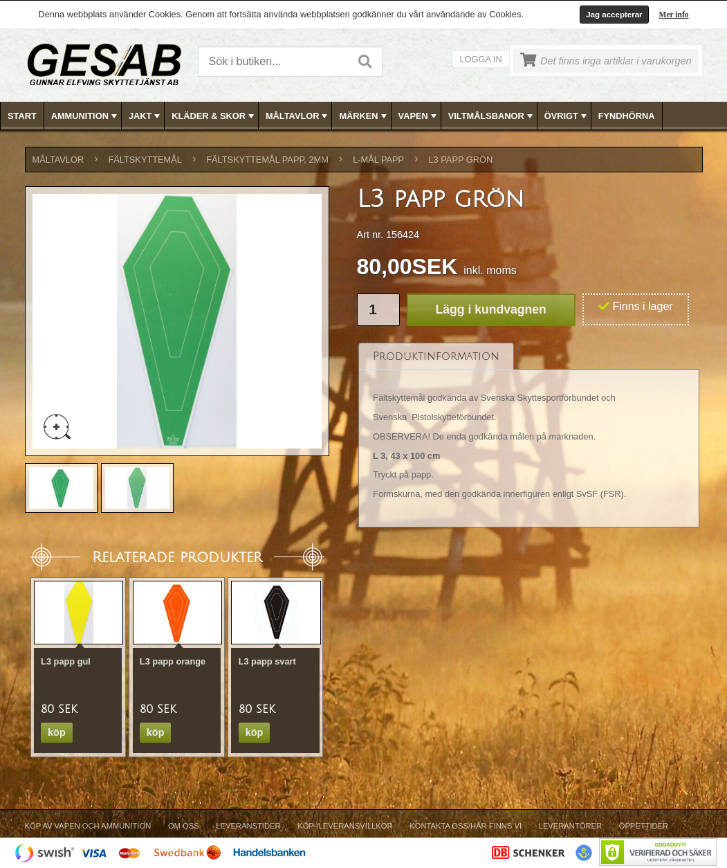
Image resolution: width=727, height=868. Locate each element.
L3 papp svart (267, 661)
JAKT (146, 116)
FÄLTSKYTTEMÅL (145, 159)
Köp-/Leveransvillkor (344, 826)
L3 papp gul (66, 661)
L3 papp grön (460, 159)
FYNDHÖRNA (626, 116)
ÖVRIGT (566, 116)
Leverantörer (570, 826)
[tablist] (529, 435)
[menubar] (364, 116)
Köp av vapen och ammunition (88, 826)
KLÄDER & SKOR (214, 116)
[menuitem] (22, 116)
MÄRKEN (364, 116)
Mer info (674, 14)
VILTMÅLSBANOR (491, 116)
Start (22, 116)
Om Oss (183, 826)
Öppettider (643, 826)
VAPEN (418, 116)
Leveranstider (248, 826)
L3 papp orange (172, 661)
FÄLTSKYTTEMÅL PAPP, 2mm (267, 159)
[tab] (436, 356)
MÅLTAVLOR (298, 116)
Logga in (481, 59)
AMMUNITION (85, 116)
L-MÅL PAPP (378, 159)
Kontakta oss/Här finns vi (465, 826)
